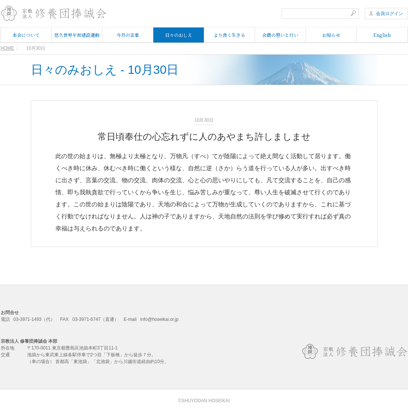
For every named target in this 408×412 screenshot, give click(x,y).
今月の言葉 (127, 35)
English (382, 35)
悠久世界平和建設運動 (76, 35)
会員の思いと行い (280, 35)
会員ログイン (386, 13)
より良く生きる (229, 35)
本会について (26, 35)
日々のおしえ (178, 35)
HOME (7, 48)
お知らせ (331, 35)
